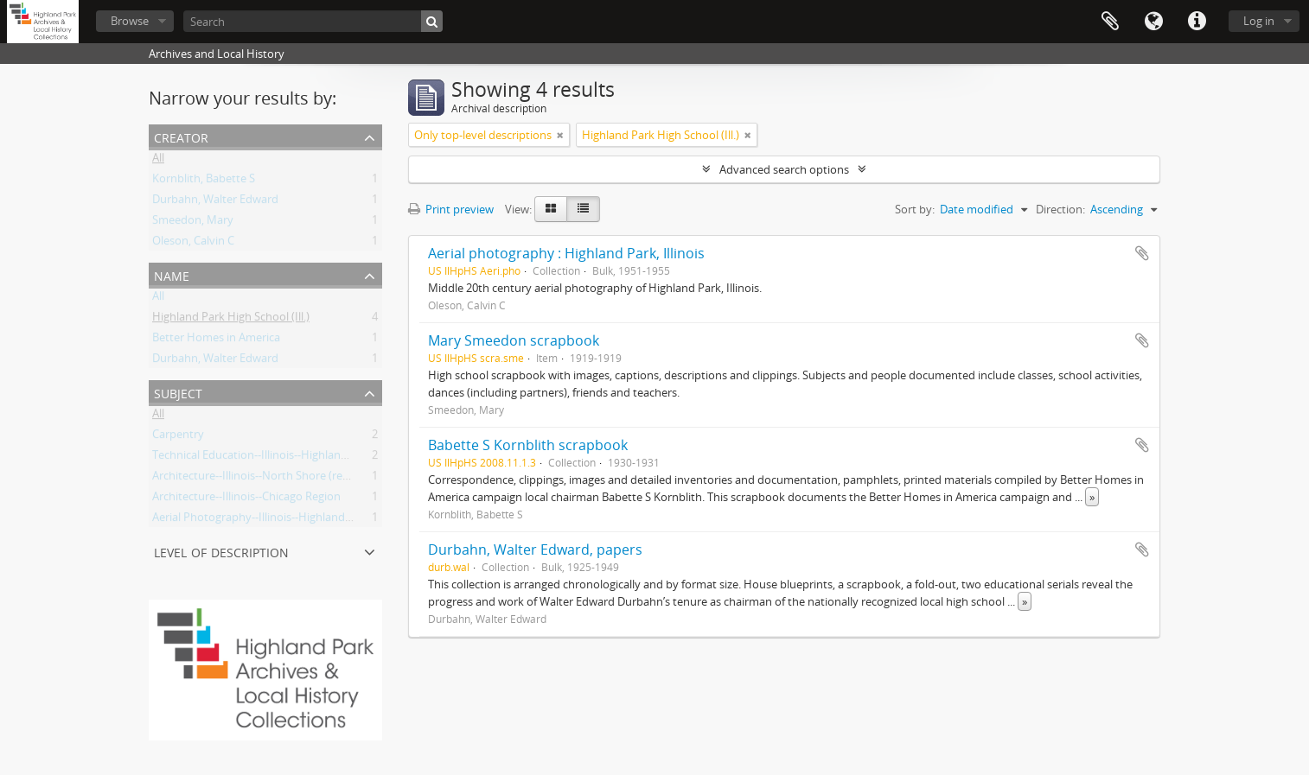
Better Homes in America (216, 340)
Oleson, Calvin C (193, 243)
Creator (181, 136)
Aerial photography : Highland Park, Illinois (566, 253)
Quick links (1196, 21)
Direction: (1060, 209)
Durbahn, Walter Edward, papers (535, 549)
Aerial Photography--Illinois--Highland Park (261, 520)
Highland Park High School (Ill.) (231, 319)
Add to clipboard (1142, 253)
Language (1153, 21)
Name (171, 274)
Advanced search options (784, 169)
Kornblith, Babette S (203, 181)
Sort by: (915, 209)
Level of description (221, 550)
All (158, 160)
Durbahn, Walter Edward (215, 202)
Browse (130, 21)
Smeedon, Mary (192, 223)
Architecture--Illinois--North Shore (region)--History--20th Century (320, 478)
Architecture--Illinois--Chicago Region (246, 499)
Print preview (451, 209)
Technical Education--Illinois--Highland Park (263, 458)
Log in (1258, 21)
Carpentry (178, 437)
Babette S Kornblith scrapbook (528, 444)
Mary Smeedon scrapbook (513, 340)
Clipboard (1110, 21)
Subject (178, 391)
